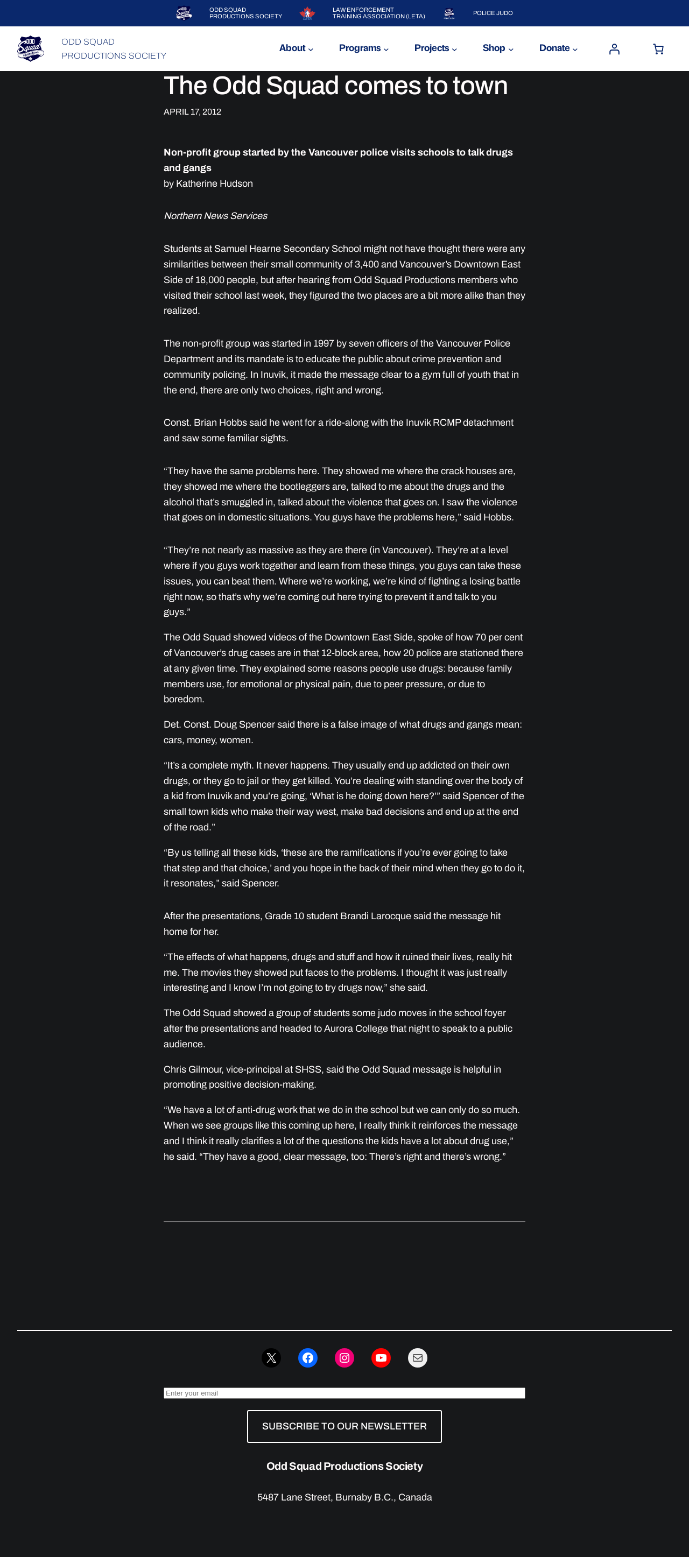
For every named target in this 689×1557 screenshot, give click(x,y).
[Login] (614, 49)
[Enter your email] (344, 1393)
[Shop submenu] (511, 49)
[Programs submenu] (386, 49)
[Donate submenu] (575, 49)
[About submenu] (311, 49)
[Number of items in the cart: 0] (658, 49)
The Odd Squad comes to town (336, 86)
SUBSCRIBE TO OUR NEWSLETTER (344, 1426)
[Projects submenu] (455, 49)
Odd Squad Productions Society (344, 1466)
